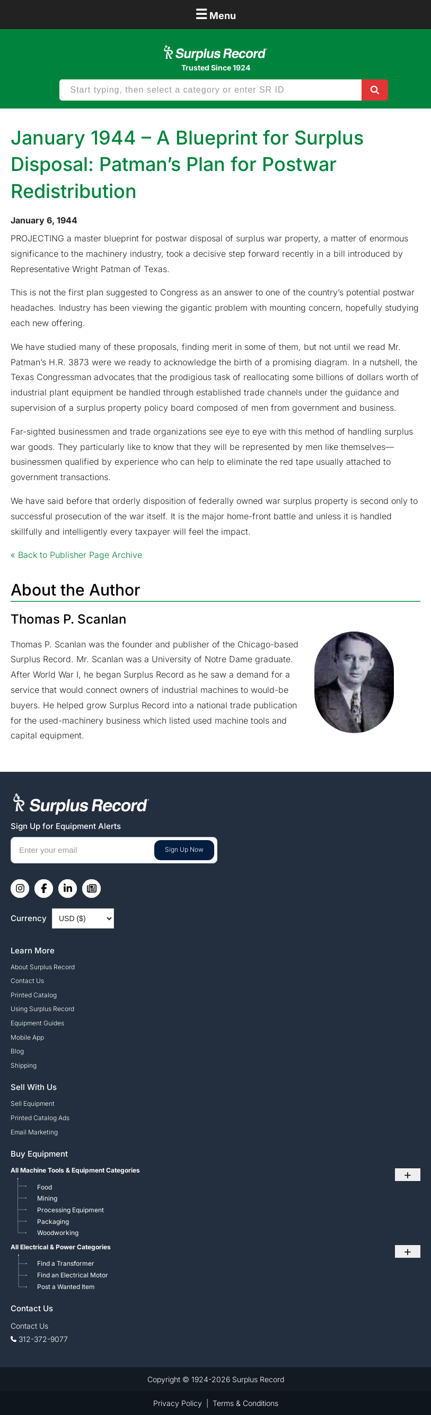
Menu (215, 14)
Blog (17, 1051)
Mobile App (27, 1037)
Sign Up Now (184, 849)
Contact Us (27, 981)
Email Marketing (34, 1132)
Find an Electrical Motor (72, 1275)
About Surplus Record (43, 967)
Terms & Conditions (245, 1403)
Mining (47, 1198)
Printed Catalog (34, 995)
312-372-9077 (43, 1339)
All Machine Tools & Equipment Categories (75, 1170)
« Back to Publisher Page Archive (76, 554)
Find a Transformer (65, 1263)
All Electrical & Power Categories (61, 1247)
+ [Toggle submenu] (407, 1174)
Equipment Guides (37, 1023)
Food (44, 1187)
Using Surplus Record (42, 1009)
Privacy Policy (177, 1403)
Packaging (53, 1221)
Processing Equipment (70, 1210)
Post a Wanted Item (66, 1287)
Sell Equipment (33, 1103)
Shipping (24, 1065)
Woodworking (57, 1233)
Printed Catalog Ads (40, 1118)
